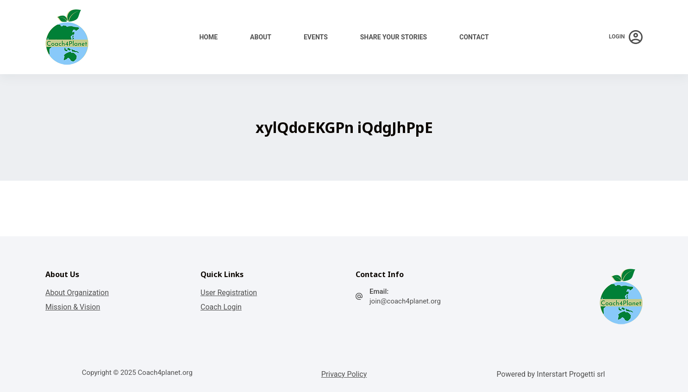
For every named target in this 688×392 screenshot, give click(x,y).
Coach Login (221, 307)
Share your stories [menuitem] (393, 37)
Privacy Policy (344, 374)
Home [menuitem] (208, 37)
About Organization (77, 292)
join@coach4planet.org (405, 301)
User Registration (228, 292)
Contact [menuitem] (473, 37)
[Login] (626, 37)
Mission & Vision (72, 307)
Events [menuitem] (316, 37)
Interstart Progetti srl (571, 374)
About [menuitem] (260, 37)
